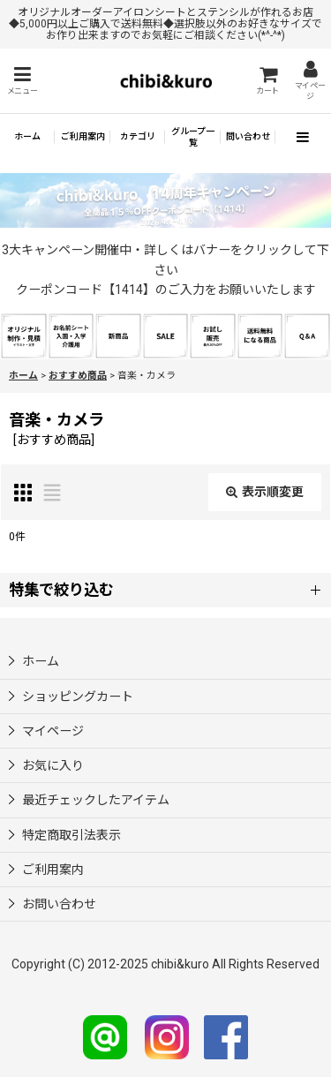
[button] (22, 81)
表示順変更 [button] (265, 492)
